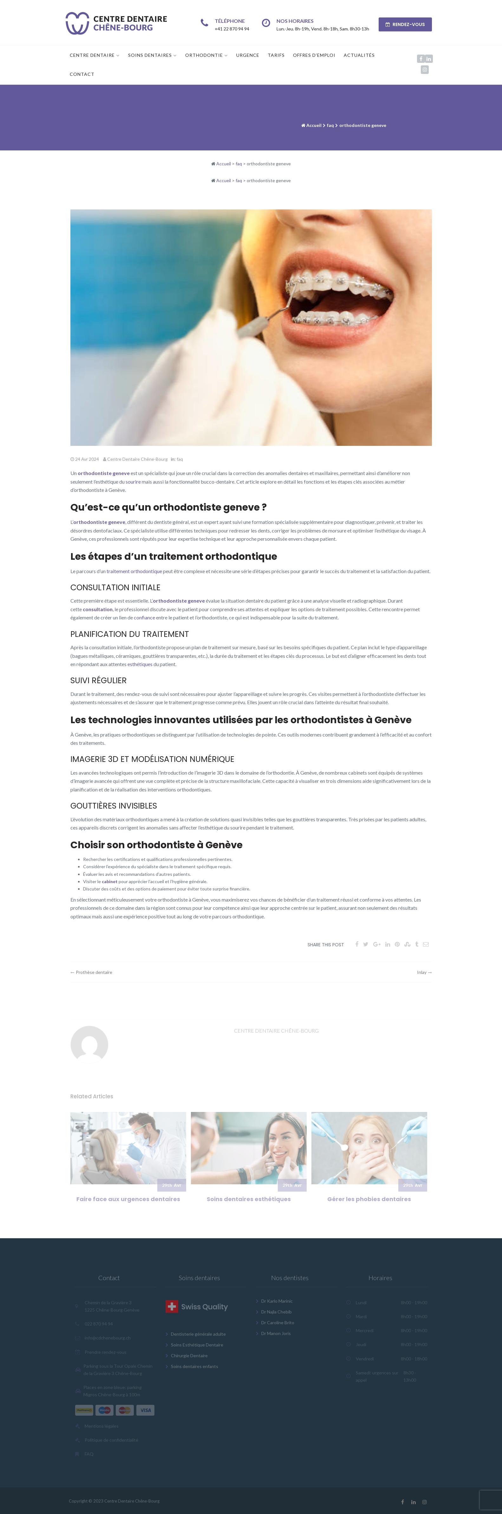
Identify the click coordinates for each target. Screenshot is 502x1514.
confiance (144, 617)
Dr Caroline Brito (277, 1322)
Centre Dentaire (92, 55)
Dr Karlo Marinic (277, 1301)
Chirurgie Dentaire (189, 1355)
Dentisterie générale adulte (198, 1334)
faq (330, 125)
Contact (82, 74)
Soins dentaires (150, 55)
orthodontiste (95, 473)
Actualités (359, 55)
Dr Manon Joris (276, 1333)
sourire (133, 482)
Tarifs (276, 55)
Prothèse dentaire (94, 972)
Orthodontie (204, 55)
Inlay (422, 972)
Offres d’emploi (314, 55)
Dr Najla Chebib (276, 1311)
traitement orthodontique (134, 571)
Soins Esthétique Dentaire (197, 1344)
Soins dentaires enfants (194, 1366)
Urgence (247, 55)
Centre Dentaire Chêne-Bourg (137, 459)
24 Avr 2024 (87, 459)
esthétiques (140, 664)
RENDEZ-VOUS (405, 24)
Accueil (314, 125)
